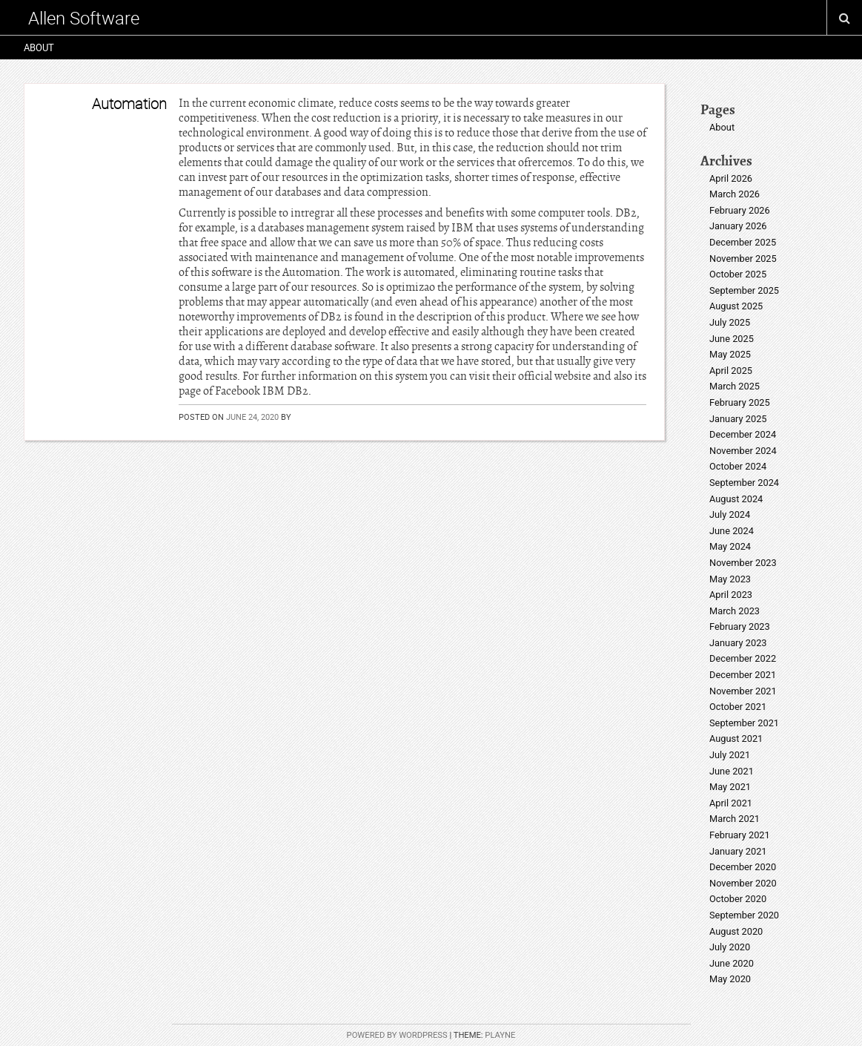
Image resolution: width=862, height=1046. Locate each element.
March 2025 (734, 386)
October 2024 (737, 466)
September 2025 (744, 290)
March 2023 (734, 610)
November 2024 (743, 450)
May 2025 (730, 354)
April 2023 (730, 594)
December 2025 (742, 242)
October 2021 (737, 706)
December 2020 (742, 866)
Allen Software (83, 18)
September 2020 (744, 915)
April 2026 (730, 178)
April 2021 (730, 803)
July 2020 (729, 947)
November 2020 (743, 883)
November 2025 (743, 258)
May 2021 (730, 786)
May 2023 (730, 579)
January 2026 (738, 225)
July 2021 (729, 754)
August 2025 (736, 306)
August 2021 (736, 738)
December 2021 (742, 674)
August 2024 (736, 498)
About (39, 47)
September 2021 (744, 722)
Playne (500, 1035)
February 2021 (739, 835)
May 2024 (730, 546)
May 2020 (730, 978)
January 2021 (738, 851)
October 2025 (737, 274)
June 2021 (731, 771)
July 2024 (729, 514)
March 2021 (734, 818)
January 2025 (738, 418)
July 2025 (729, 322)
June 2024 (731, 530)
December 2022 (742, 658)
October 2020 (737, 898)
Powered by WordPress (397, 1035)
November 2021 (743, 691)
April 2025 (730, 370)
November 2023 (743, 562)
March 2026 (734, 194)
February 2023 (739, 626)
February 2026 (739, 210)
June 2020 (731, 963)
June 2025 (731, 338)
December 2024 (742, 434)
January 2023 (738, 642)
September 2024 (744, 482)
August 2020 (736, 931)
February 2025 (739, 402)
